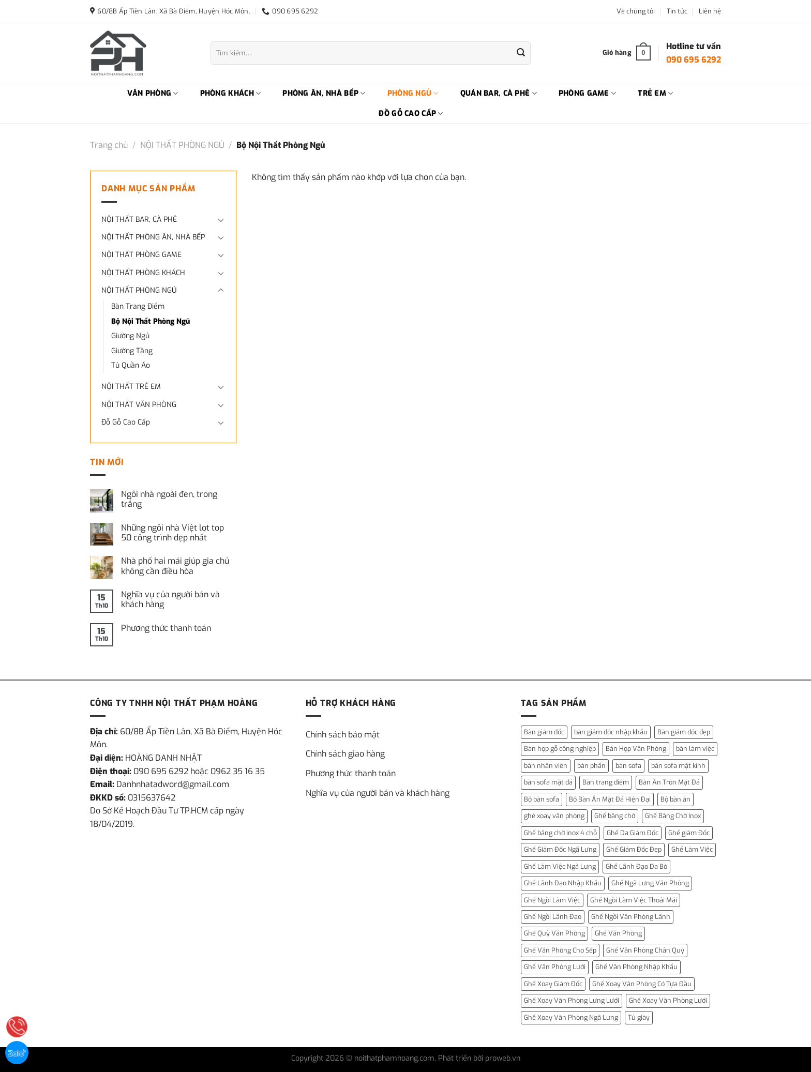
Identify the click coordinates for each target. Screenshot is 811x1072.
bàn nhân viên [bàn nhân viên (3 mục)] (545, 765)
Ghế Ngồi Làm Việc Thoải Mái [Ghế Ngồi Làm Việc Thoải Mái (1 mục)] (633, 900)
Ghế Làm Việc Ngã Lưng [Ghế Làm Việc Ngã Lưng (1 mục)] (560, 866)
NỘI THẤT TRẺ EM (131, 386)
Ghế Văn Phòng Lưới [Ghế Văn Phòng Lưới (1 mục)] (554, 966)
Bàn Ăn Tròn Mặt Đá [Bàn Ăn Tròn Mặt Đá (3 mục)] (669, 782)
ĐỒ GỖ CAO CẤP (411, 114)
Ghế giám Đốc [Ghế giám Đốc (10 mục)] (689, 832)
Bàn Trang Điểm (137, 306)
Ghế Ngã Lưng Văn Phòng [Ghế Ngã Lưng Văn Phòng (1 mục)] (650, 883)
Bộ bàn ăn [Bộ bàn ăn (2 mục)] (675, 799)
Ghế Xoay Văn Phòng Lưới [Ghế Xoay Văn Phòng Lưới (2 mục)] (668, 1000)
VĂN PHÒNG (152, 93)
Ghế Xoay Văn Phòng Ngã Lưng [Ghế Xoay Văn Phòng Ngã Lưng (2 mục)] (571, 1017)
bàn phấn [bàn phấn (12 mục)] (591, 765)
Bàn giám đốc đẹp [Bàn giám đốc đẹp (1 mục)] (683, 732)
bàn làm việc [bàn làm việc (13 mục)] (695, 748)
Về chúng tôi (636, 11)
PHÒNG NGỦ (413, 93)
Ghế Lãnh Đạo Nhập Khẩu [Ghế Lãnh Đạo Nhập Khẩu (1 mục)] (563, 883)
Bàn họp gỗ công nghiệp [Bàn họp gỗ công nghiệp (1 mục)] (560, 748)
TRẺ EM (655, 93)
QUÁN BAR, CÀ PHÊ (498, 93)
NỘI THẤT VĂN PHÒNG (138, 405)
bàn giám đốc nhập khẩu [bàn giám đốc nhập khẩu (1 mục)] (611, 732)
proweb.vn (502, 1058)
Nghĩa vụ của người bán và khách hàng (170, 599)
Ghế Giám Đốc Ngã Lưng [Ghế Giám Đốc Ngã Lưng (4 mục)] (560, 849)
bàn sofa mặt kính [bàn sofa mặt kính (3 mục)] (678, 765)
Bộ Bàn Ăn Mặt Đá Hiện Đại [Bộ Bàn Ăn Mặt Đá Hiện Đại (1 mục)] (610, 799)
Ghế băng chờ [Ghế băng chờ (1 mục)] (614, 815)
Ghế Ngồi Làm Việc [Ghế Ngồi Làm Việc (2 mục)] (552, 900)
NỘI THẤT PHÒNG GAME (141, 255)
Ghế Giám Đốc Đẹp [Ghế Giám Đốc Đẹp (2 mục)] (634, 849)
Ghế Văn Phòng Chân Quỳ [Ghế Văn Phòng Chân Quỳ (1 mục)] (645, 950)
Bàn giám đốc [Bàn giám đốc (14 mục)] (544, 732)
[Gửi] (521, 53)
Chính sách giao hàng (345, 753)
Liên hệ (710, 11)
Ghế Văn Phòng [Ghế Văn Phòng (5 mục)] (618, 933)
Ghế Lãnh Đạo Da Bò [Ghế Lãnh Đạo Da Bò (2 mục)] (636, 866)
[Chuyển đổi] (221, 220)
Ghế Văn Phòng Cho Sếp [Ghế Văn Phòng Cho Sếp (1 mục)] (560, 950)
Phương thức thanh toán (166, 628)
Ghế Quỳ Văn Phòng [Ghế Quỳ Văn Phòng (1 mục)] (554, 933)
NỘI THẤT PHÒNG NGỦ (182, 145)
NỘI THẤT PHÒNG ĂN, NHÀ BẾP (153, 237)
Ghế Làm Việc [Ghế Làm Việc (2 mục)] (692, 849)
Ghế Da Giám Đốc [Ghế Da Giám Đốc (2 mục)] (632, 832)
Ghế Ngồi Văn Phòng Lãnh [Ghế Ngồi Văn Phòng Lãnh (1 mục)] (630, 916)
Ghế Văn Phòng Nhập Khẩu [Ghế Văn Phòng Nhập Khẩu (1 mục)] (636, 966)
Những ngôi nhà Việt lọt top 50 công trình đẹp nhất (172, 532)
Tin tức (677, 11)
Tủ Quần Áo (130, 365)
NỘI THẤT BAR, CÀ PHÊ (139, 219)
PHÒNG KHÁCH (230, 93)
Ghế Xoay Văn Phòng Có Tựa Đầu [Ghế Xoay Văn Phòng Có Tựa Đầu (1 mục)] (642, 983)
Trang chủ (109, 145)
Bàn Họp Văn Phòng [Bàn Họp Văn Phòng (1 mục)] (636, 748)
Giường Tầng (132, 351)
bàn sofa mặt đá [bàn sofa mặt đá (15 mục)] (548, 782)
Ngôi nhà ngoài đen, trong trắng (169, 499)
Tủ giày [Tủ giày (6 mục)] (639, 1017)
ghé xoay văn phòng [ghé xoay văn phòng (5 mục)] (554, 815)
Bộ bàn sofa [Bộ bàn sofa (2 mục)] (541, 799)
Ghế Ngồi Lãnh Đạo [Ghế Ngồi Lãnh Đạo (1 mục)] (552, 916)
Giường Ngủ (130, 336)
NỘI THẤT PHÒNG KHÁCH (143, 273)
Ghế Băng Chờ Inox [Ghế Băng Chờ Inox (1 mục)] (673, 815)
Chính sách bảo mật (343, 734)
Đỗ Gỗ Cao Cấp (125, 422)
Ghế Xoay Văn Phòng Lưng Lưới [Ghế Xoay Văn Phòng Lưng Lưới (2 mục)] (571, 1000)
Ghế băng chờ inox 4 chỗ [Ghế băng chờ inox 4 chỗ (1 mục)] (560, 832)
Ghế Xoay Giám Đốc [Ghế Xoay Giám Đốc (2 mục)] (553, 983)
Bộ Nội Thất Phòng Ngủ (150, 321)
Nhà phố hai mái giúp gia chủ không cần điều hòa (175, 566)
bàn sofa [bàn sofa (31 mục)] (628, 765)
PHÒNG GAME (587, 93)
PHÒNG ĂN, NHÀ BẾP (323, 93)
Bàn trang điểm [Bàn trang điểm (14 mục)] (605, 782)
